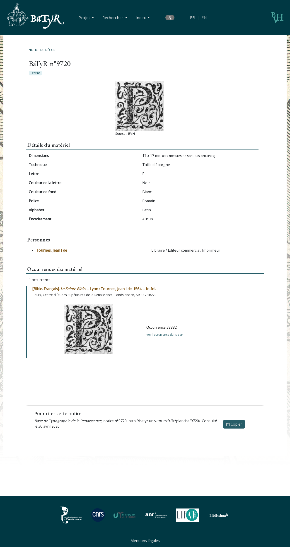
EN (204, 17)
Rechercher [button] (113, 17)
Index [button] (141, 17)
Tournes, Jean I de (51, 250)
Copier (234, 424)
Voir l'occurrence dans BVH (164, 335)
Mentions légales (145, 540)
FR (192, 17)
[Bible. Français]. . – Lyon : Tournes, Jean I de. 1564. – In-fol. (94, 288)
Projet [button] (85, 17)
